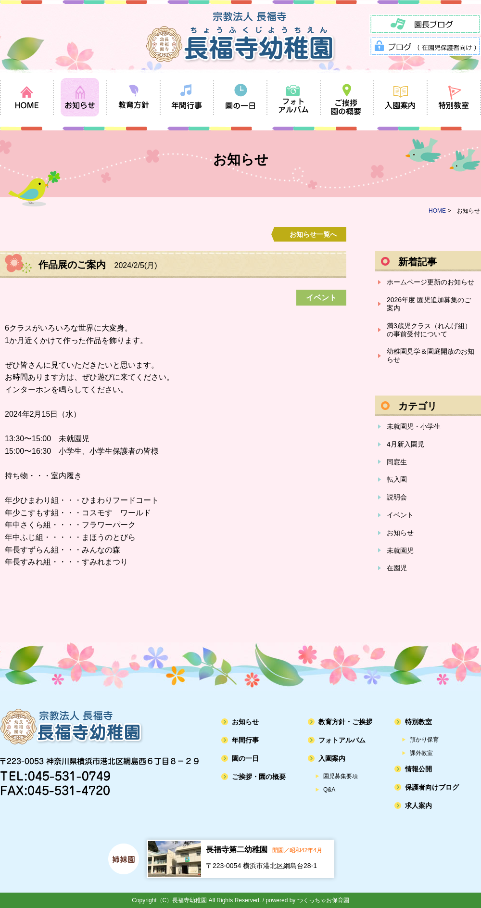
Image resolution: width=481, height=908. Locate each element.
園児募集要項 (340, 776)
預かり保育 (424, 739)
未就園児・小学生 (414, 426)
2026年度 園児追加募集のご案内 (429, 304)
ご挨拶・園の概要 (259, 776)
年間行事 (245, 740)
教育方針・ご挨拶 (345, 721)
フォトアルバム (342, 740)
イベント (400, 515)
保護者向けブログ (432, 787)
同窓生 (397, 462)
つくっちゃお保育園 (323, 900)
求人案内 (418, 805)
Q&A (329, 790)
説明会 (397, 497)
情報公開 (418, 769)
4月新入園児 (405, 444)
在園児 (397, 568)
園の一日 (245, 758)
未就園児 (400, 550)
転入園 (397, 479)
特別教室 (418, 721)
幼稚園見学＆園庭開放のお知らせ (430, 355)
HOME (437, 210)
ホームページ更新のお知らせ (430, 282)
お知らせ (400, 533)
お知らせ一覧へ (313, 234)
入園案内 (331, 758)
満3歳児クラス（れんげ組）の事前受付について (429, 330)
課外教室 (421, 753)
